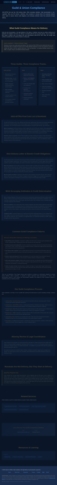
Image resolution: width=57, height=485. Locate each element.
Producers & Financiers (18, 456)
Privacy (33, 472)
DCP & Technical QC (23, 409)
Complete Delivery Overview (10, 406)
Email (47, 472)
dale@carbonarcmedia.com (23, 432)
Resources (25, 472)
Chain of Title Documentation (11, 409)
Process (53, 2)
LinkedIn (38, 472)
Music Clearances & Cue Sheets (38, 406)
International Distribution (30, 456)
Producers (37, 2)
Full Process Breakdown (24, 406)
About (9, 472)
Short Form (17, 472)
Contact (39, 456)
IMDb (43, 472)
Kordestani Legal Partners (34, 344)
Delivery (30, 2)
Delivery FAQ (7, 456)
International (45, 2)
